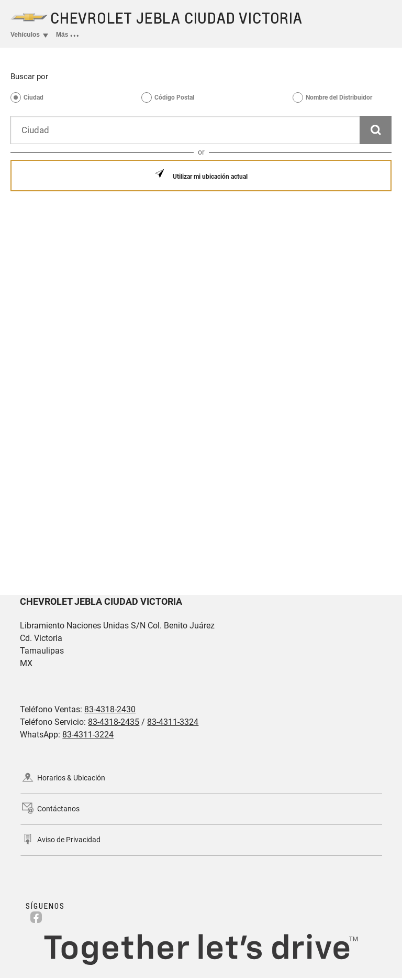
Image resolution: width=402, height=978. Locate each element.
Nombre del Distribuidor (339, 97)
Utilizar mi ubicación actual (209, 176)
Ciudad (33, 97)
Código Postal (174, 97)
